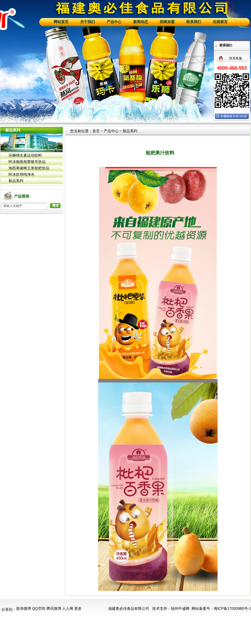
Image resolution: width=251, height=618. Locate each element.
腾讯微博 (53, 608)
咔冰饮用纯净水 (21, 174)
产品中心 (114, 22)
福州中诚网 (180, 608)
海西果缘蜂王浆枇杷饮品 (28, 168)
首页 (96, 131)
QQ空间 (38, 608)
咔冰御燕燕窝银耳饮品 (27, 162)
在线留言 (220, 22)
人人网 (67, 608)
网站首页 (61, 22)
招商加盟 (167, 22)
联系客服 (235, 58)
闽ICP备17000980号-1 (232, 608)
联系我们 (193, 22)
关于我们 (87, 22)
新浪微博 (23, 608)
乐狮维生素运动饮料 (25, 155)
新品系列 (15, 181)
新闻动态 (140, 22)
